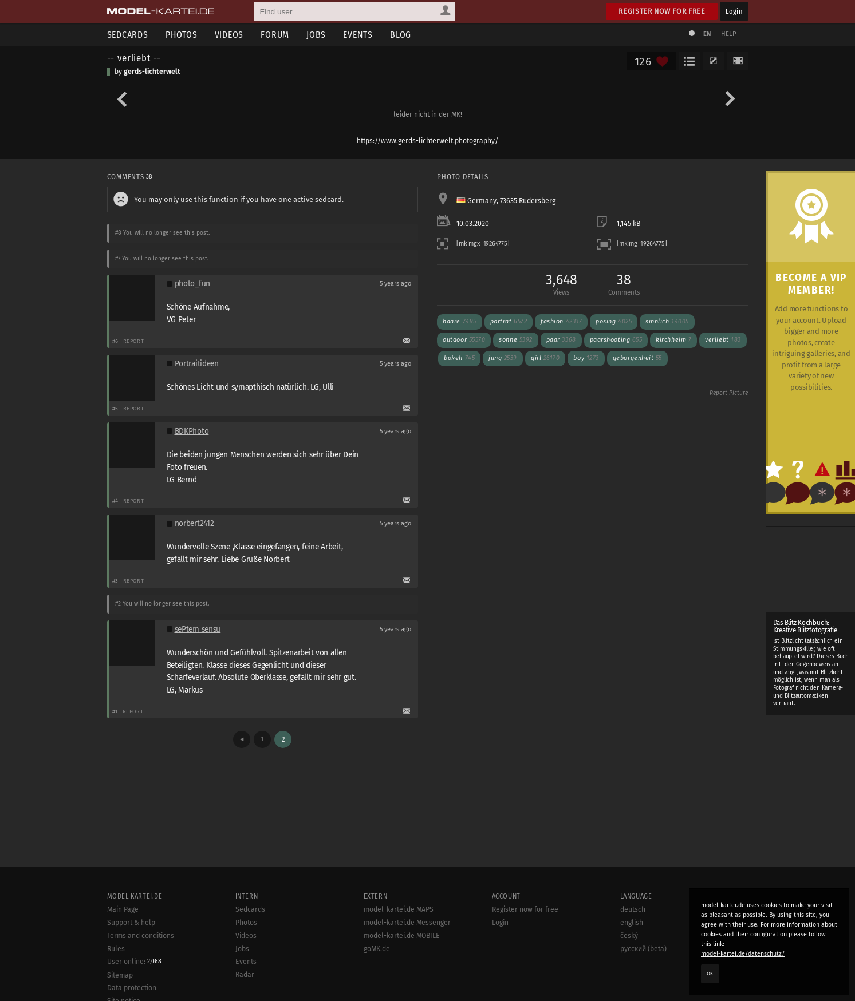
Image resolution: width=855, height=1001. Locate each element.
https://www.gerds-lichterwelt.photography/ (427, 141)
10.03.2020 (472, 224)
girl (545, 358)
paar (561, 339)
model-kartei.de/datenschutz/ (743, 954)
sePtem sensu (198, 629)
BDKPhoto (192, 431)
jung (502, 358)
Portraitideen (197, 364)
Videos (229, 34)
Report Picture (729, 393)
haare (459, 321)
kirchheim (673, 339)
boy (585, 358)
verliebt (723, 339)
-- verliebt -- (134, 58)
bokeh (459, 358)
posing (614, 321)
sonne (515, 339)
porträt (508, 321)
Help (729, 34)
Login (734, 11)
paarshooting (616, 339)
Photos (182, 34)
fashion (561, 321)
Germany (482, 201)
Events (358, 34)
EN (707, 34)
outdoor (464, 339)
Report (133, 341)
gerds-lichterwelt (152, 72)
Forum (275, 34)
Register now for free (661, 11)
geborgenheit (637, 358)
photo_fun (193, 283)
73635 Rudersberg (527, 201)
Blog (400, 34)
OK (710, 973)
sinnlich (667, 321)
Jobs (316, 34)
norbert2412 (194, 523)
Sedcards (127, 34)
